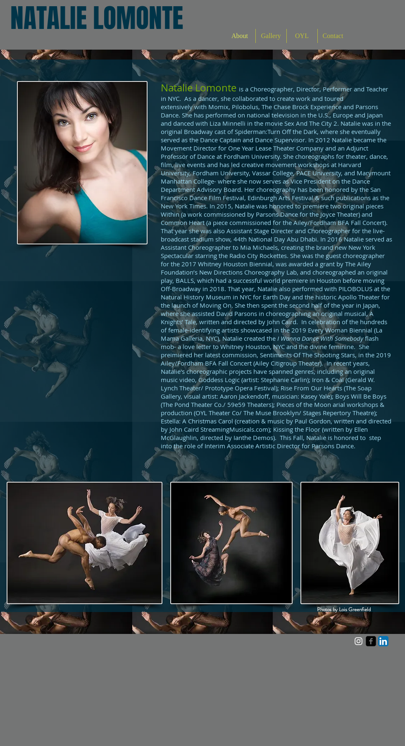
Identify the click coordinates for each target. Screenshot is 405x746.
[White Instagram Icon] (358, 641)
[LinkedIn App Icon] (383, 641)
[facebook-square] (371, 641)
